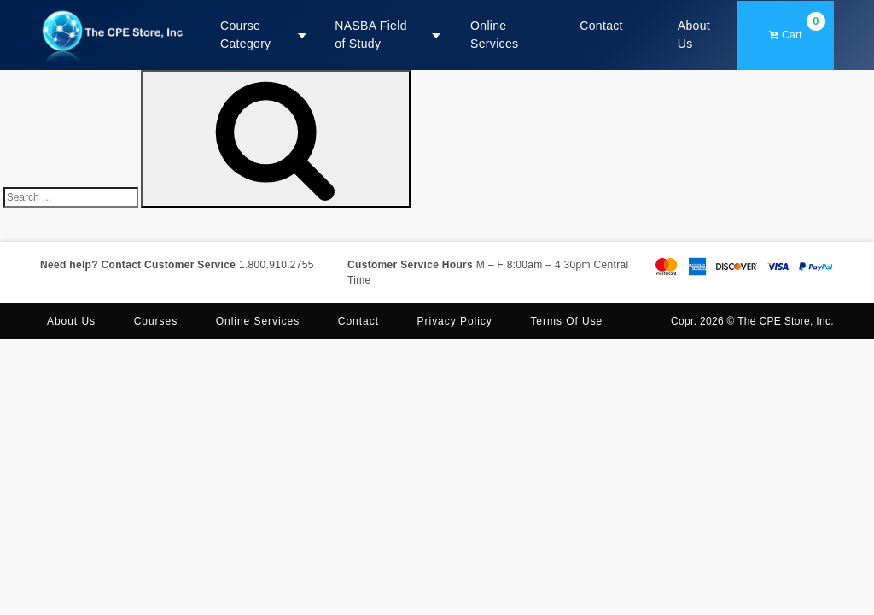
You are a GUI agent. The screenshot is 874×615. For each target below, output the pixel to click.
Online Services (494, 34)
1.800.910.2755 (276, 265)
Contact (601, 25)
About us (71, 321)
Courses (156, 321)
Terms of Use (566, 321)
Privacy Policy (454, 321)
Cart (797, 26)
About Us (694, 34)
